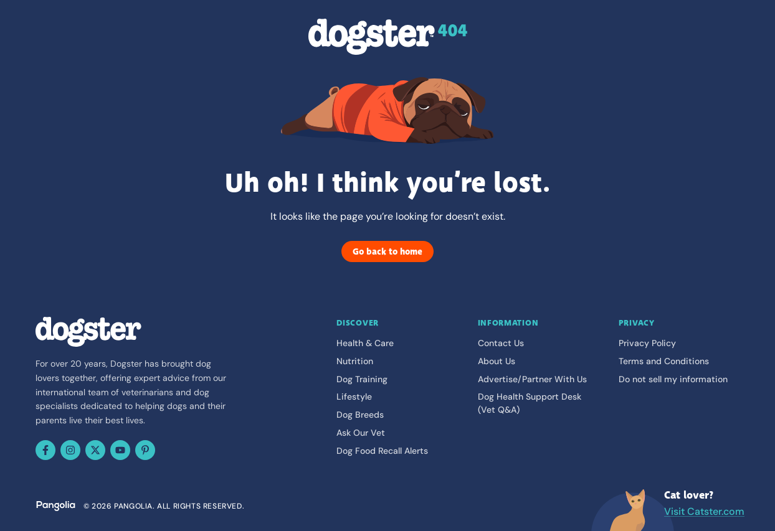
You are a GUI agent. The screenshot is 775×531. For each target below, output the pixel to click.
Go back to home (387, 251)
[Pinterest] (145, 450)
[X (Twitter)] (95, 450)
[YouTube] (120, 450)
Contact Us (501, 343)
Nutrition (354, 361)
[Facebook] (45, 450)
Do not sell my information (673, 379)
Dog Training (362, 379)
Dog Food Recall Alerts (382, 450)
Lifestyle (354, 396)
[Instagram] (70, 450)
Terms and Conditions (664, 361)
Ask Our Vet (360, 432)
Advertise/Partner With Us (532, 379)
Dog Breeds (360, 414)
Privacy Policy (647, 343)
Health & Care (365, 343)
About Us (496, 361)
